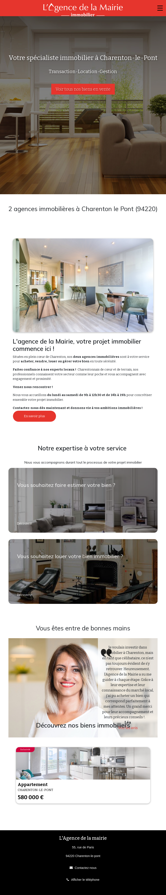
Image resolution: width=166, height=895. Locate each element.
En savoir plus (34, 416)
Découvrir (25, 523)
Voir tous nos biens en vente (83, 89)
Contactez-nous (86, 868)
